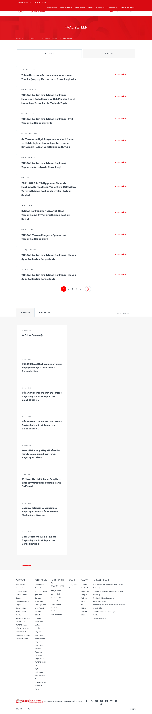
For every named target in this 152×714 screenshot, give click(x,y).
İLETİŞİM (36, 3)
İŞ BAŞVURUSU (112, 8)
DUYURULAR (105, 10)
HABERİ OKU (29, 566)
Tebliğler (84, 595)
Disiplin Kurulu (21, 595)
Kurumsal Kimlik (22, 638)
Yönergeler (85, 591)
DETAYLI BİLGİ (120, 75)
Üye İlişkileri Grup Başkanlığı (103, 598)
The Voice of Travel (23, 635)
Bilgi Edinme (20, 709)
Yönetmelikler (86, 588)
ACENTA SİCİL (66, 10)
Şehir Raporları (56, 614)
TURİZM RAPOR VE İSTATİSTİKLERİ (80, 10)
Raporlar (54, 607)
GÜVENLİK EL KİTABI (128, 8)
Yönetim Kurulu (21, 588)
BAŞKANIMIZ (50, 10)
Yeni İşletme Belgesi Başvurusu (39, 631)
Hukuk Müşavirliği (99, 601)
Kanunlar (84, 584)
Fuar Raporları (56, 604)
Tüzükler (84, 598)
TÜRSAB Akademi (22, 628)
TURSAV (90, 8)
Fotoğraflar (73, 584)
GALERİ (93, 10)
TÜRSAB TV (100, 8)
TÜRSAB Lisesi (21, 625)
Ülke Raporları (56, 611)
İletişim (29, 709)
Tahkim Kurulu (21, 622)
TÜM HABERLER (124, 314)
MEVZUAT (98, 10)
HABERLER (25, 312)
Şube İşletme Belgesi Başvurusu (40, 642)
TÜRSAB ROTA (80, 8)
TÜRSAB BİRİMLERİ (24, 3)
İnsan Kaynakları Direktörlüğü (104, 611)
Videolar (72, 588)
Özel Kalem (97, 615)
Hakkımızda (20, 584)
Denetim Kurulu (22, 591)
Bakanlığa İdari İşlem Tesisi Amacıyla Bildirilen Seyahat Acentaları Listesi (40, 615)
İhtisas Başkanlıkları (23, 618)
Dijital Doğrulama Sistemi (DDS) (40, 672)
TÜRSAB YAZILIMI (66, 8)
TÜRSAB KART (52, 8)
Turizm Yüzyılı (21, 632)
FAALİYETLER (49, 54)
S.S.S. (44, 2)
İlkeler (83, 601)
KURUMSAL (58, 10)
